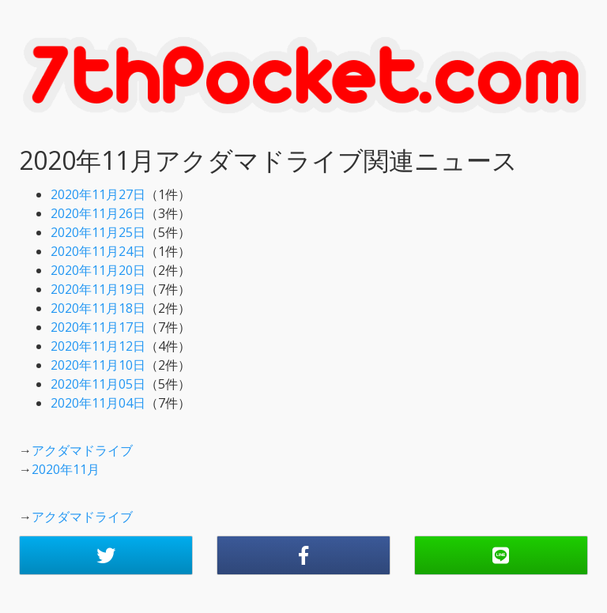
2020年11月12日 (98, 346)
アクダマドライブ (82, 450)
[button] (106, 555)
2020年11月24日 (98, 251)
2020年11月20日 (98, 270)
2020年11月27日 (98, 194)
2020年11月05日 (98, 384)
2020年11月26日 (98, 213)
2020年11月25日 (98, 232)
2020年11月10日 (98, 365)
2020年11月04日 (98, 403)
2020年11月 (66, 469)
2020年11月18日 (98, 308)
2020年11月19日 (98, 289)
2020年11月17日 (98, 327)
